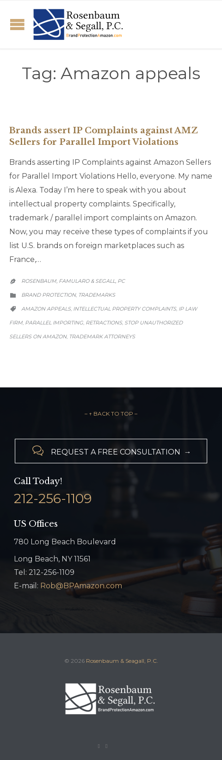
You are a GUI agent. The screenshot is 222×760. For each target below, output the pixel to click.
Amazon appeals (46, 308)
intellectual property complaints (124, 308)
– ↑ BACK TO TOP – (111, 413)
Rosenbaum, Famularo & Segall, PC (73, 281)
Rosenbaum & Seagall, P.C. (122, 660)
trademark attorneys (102, 336)
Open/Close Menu (17, 24)
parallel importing (54, 322)
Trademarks (96, 295)
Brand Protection (48, 295)
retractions (104, 322)
